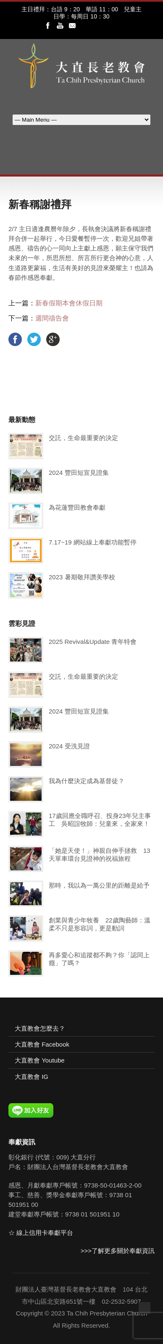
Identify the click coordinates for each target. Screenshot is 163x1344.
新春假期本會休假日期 (69, 303)
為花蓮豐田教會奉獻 (77, 507)
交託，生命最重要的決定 (83, 437)
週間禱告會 (52, 318)
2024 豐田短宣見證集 (79, 472)
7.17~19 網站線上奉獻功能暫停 (93, 542)
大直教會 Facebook (42, 1044)
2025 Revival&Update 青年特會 (93, 641)
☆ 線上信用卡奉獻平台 (40, 1232)
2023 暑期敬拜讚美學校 (82, 577)
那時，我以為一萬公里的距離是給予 (99, 885)
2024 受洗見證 (69, 746)
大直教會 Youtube (40, 1060)
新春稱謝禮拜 (39, 204)
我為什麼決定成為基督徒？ (86, 780)
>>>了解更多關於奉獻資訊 (118, 1250)
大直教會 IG (31, 1076)
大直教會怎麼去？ (40, 1028)
